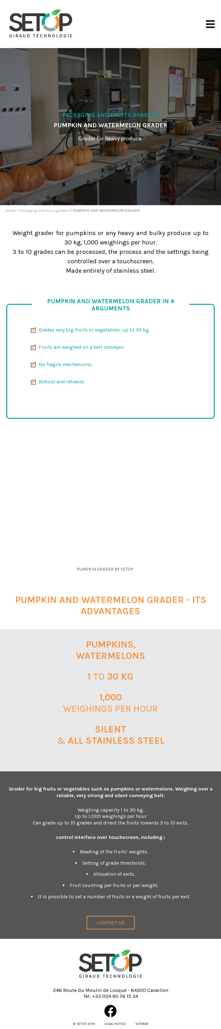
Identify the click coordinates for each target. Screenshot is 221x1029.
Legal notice (115, 1024)
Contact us (111, 923)
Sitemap (141, 1024)
